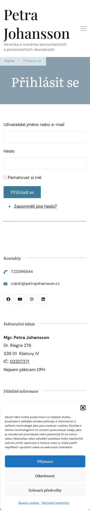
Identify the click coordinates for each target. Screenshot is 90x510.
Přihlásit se (22, 192)
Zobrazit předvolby (45, 490)
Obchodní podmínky (55, 503)
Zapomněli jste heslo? (35, 206)
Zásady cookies (28, 503)
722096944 (22, 271)
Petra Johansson (37, 23)
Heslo (9, 151)
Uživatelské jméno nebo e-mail (34, 124)
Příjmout (45, 461)
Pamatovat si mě (24, 177)
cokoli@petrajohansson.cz (35, 283)
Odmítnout (45, 475)
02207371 (19, 361)
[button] (82, 407)
